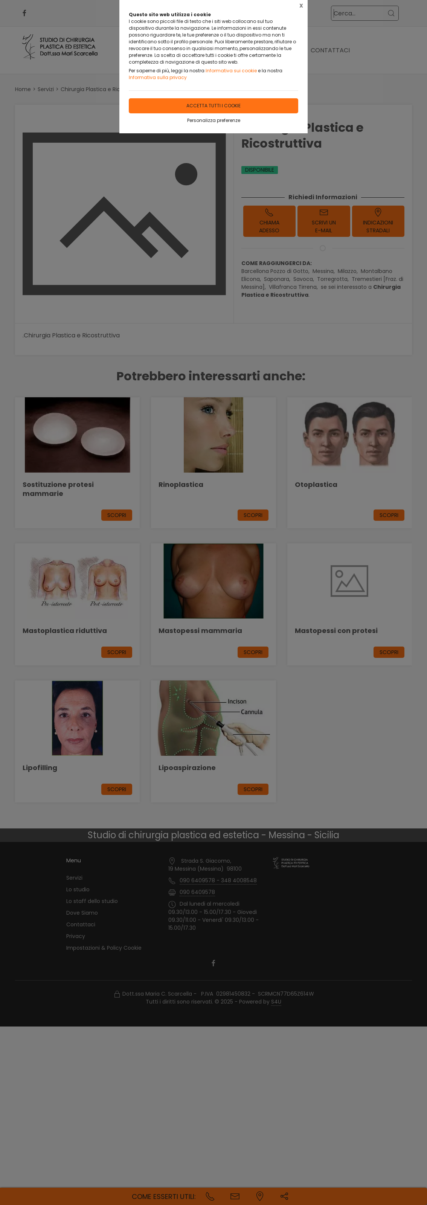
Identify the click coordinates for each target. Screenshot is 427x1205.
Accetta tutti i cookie (213, 105)
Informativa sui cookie (231, 70)
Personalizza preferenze (213, 120)
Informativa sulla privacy (158, 77)
